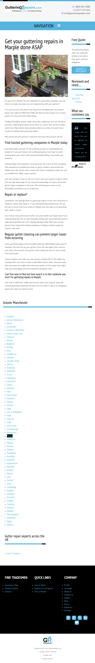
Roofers (79, 101)
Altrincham (11, 326)
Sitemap (67, 610)
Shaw (9, 483)
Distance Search (11, 588)
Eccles (9, 374)
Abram (9, 323)
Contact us (68, 594)
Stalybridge (11, 487)
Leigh (9, 422)
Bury (9, 350)
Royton (10, 473)
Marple (10, 435)
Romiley (10, 470)
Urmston (10, 507)
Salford (10, 480)
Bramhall (10, 343)
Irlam (9, 415)
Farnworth (11, 381)
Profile (67, 585)
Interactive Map (11, 585)
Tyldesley (11, 504)
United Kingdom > (13, 553)
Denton (10, 364)
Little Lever (11, 425)
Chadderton (11, 354)
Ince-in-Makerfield (14, 412)
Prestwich (11, 456)
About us (68, 591)
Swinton (10, 500)
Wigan (9, 521)
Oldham (10, 449)
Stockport (11, 493)
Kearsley (10, 418)
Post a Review (40, 591)
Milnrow (10, 442)
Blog (66, 601)
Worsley (10, 524)
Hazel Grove (12, 394)
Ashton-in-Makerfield (15, 330)
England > (11, 316)
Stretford (11, 497)
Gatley (9, 384)
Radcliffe (11, 459)
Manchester (12, 432)
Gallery (67, 598)
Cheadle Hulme (13, 360)
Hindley (10, 401)
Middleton (11, 439)
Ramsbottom (12, 463)
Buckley (10, 347)
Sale (9, 476)
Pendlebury (11, 452)
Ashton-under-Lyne (15, 333)
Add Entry (68, 607)
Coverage (68, 588)
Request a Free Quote (80, 70)
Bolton (10, 340)
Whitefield (11, 517)
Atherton (10, 336)
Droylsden (11, 367)
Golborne (10, 388)
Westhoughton (13, 514)
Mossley (10, 446)
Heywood (10, 398)
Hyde (9, 408)
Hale (9, 391)
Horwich (10, 405)
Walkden (10, 510)
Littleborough (12, 429)
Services (8, 591)
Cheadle (10, 357)
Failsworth (11, 377)
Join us (67, 604)
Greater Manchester (15, 319)
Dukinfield (11, 370)
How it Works (40, 585)
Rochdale (10, 466)
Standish (10, 490)
